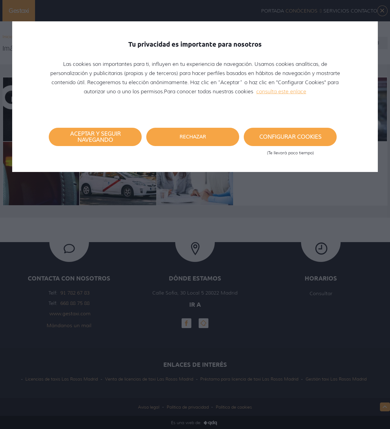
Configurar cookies (290, 140)
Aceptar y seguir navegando (95, 136)
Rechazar (192, 137)
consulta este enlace (281, 91)
